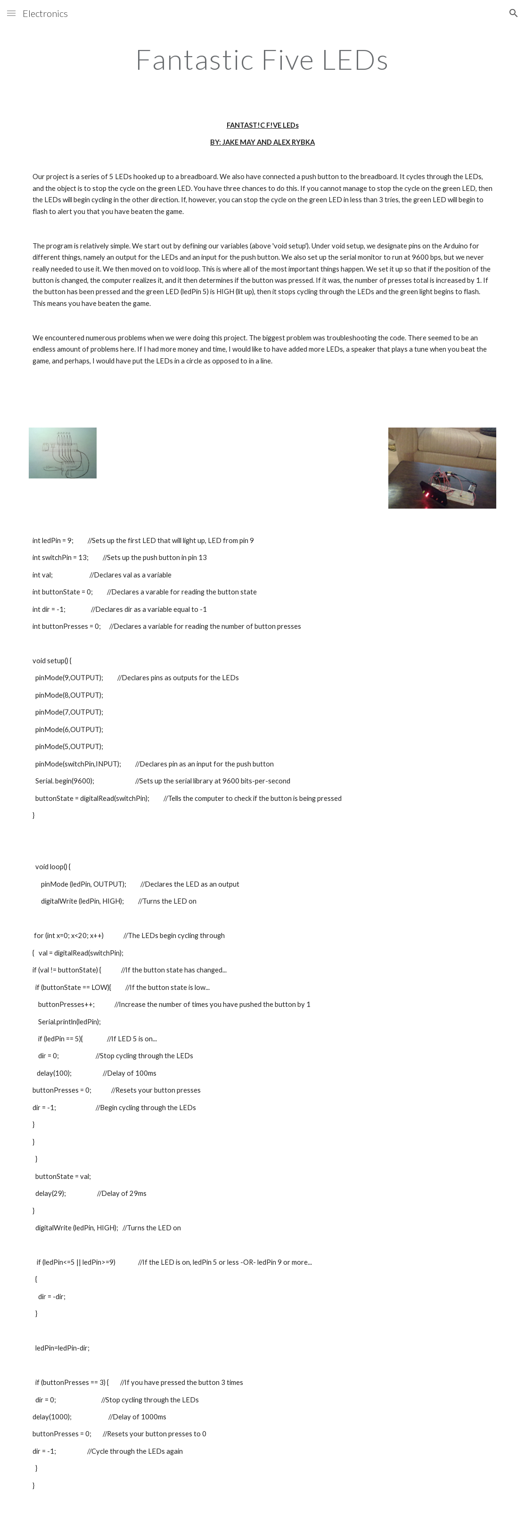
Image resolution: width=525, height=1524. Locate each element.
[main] (262, 59)
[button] (11, 13)
